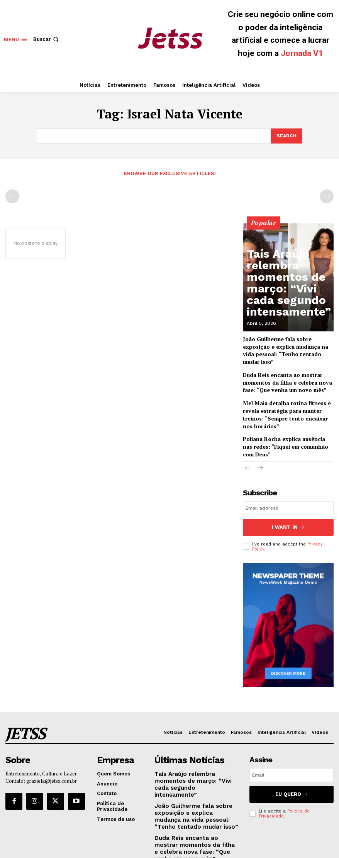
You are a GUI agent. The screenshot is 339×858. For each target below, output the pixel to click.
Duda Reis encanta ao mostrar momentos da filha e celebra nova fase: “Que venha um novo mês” (288, 370)
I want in (288, 499)
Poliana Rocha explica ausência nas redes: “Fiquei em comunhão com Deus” (283, 422)
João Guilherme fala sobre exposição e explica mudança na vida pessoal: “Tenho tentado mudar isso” (287, 344)
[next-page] (260, 442)
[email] (288, 482)
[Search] (286, 135)
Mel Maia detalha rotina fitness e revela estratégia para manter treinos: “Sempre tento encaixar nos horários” (288, 396)
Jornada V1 (302, 53)
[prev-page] (12, 195)
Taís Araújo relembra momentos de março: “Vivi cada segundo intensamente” (288, 304)
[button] (46, 39)
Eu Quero (291, 761)
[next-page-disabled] (327, 195)
